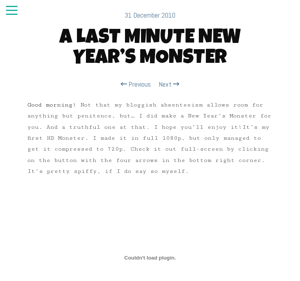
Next (169, 84)
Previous (136, 84)
